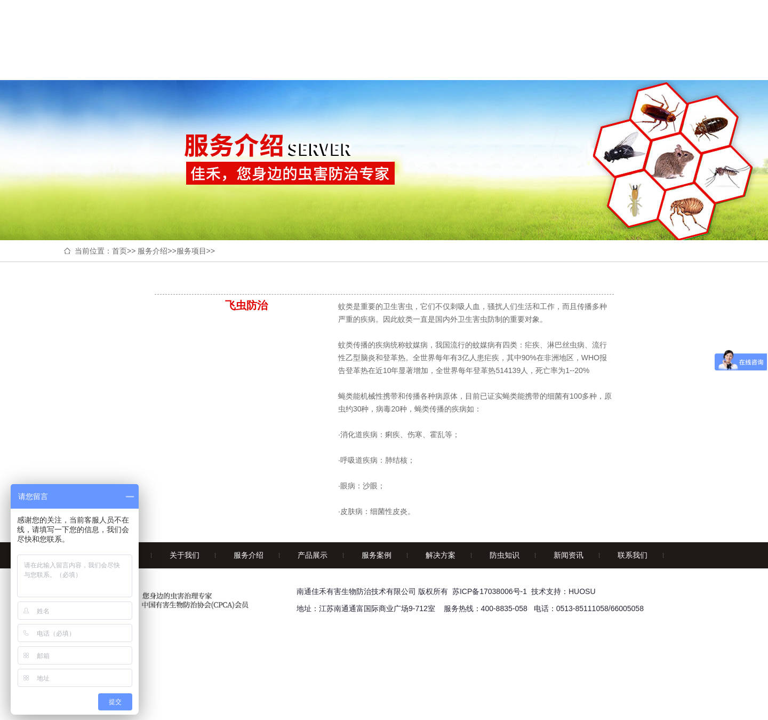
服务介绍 (152, 251)
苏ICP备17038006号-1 (489, 591)
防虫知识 (504, 555)
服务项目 (191, 251)
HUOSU (582, 591)
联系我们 (632, 555)
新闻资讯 (568, 555)
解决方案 (440, 555)
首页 (119, 251)
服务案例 (376, 555)
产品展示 (312, 555)
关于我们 (184, 555)
